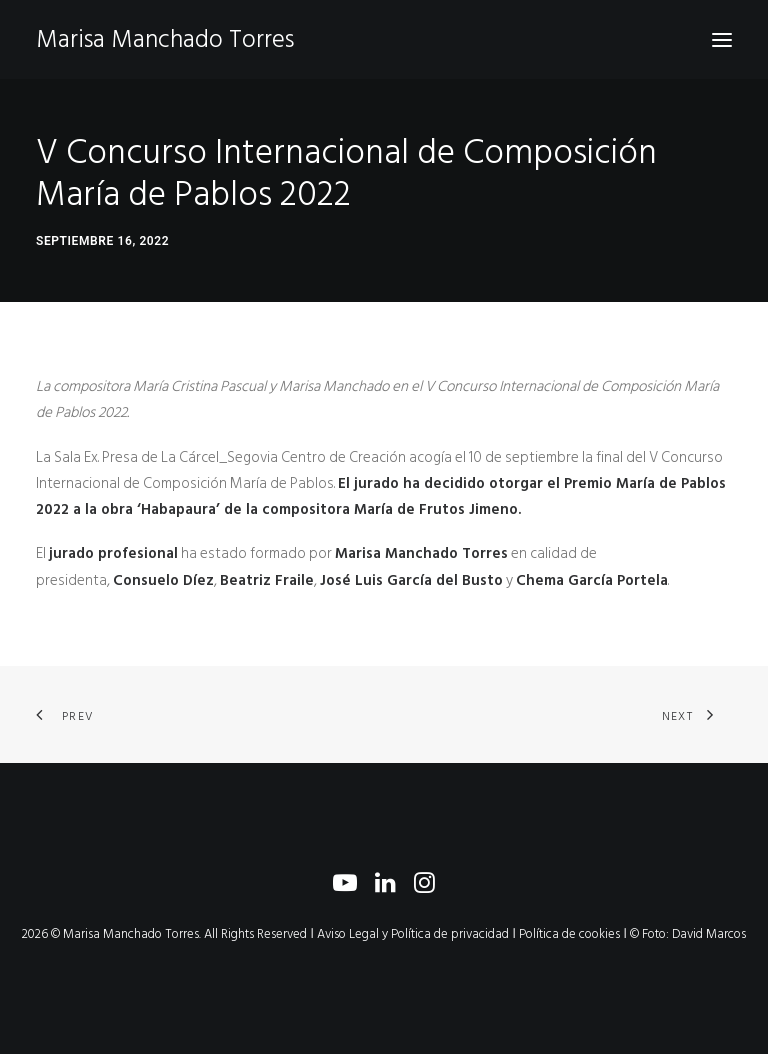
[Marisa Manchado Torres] (165, 39)
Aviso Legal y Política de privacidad (413, 934)
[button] (722, 39)
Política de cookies (569, 934)
